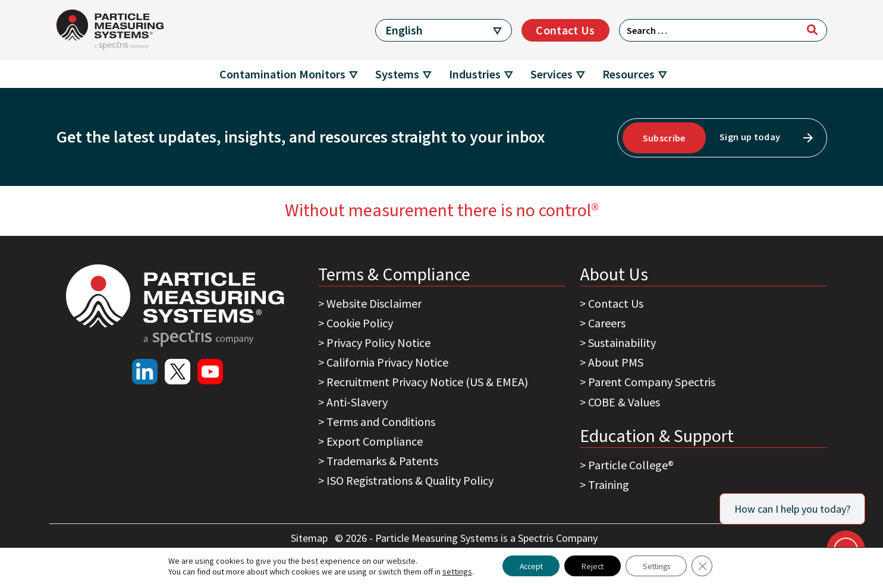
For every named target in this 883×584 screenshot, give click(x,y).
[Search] (812, 30)
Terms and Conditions (380, 421)
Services (551, 74)
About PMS (615, 362)
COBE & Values (624, 401)
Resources (628, 74)
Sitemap (310, 538)
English (404, 30)
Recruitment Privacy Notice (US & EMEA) (427, 381)
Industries (475, 74)
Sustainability (622, 342)
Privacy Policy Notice (378, 342)
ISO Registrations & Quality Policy (410, 480)
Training (608, 484)
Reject (592, 565)
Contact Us (565, 30)
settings (451, 571)
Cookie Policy (359, 322)
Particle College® (631, 464)
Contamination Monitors (282, 74)
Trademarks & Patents (382, 460)
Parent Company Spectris (651, 381)
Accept (527, 565)
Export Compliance (374, 441)
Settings (659, 565)
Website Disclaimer (374, 303)
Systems (397, 74)
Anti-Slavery (357, 401)
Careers (607, 322)
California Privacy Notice (387, 362)
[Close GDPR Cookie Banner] (707, 565)
